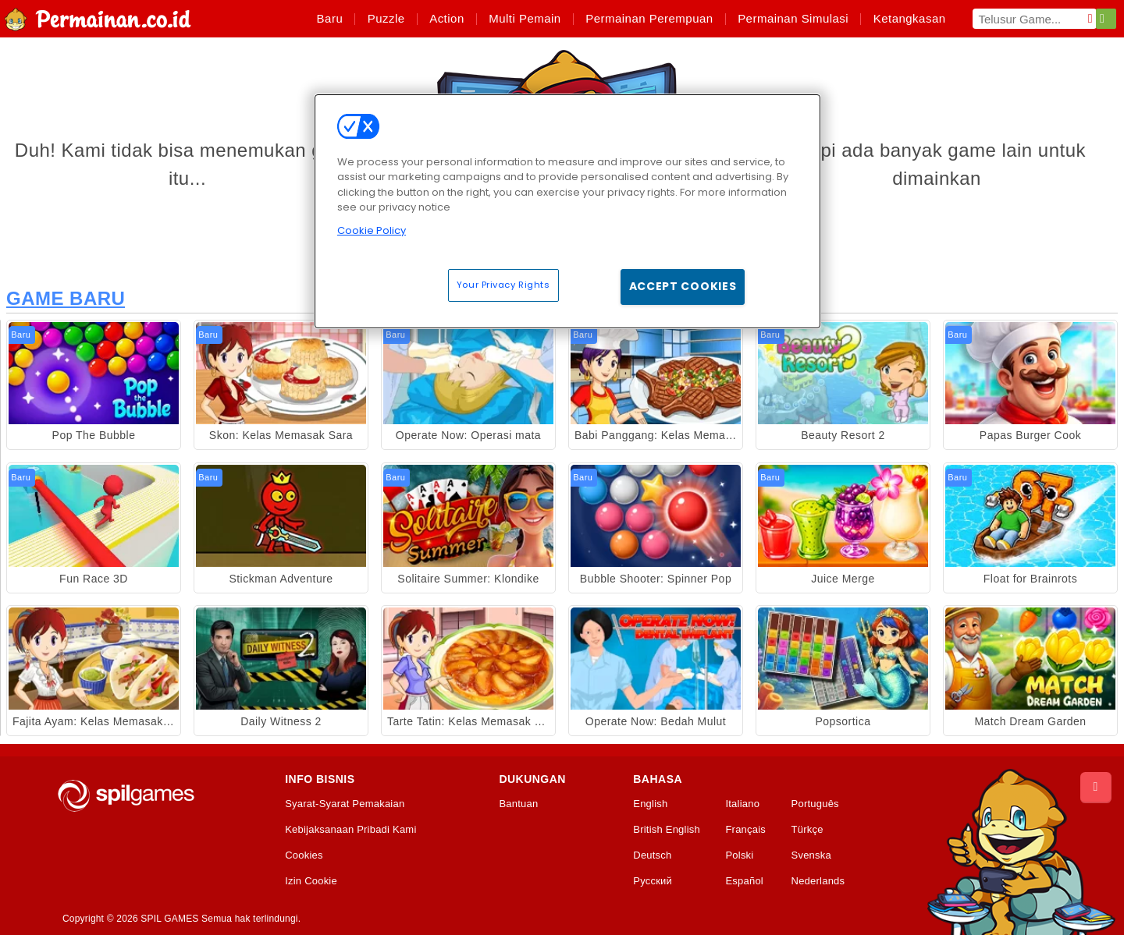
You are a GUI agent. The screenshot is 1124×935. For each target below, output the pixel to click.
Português (815, 804)
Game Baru (65, 298)
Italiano (742, 804)
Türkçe (807, 829)
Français (745, 829)
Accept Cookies (683, 286)
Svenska (811, 855)
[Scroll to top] (1096, 787)
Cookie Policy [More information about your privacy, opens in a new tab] (371, 230)
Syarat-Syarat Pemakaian (344, 804)
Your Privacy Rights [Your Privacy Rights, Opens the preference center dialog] (503, 284)
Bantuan (518, 804)
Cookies (304, 855)
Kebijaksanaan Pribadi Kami (350, 829)
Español (744, 881)
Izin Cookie (311, 881)
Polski (739, 855)
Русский (652, 881)
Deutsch (652, 855)
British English (666, 829)
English (650, 804)
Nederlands (818, 881)
